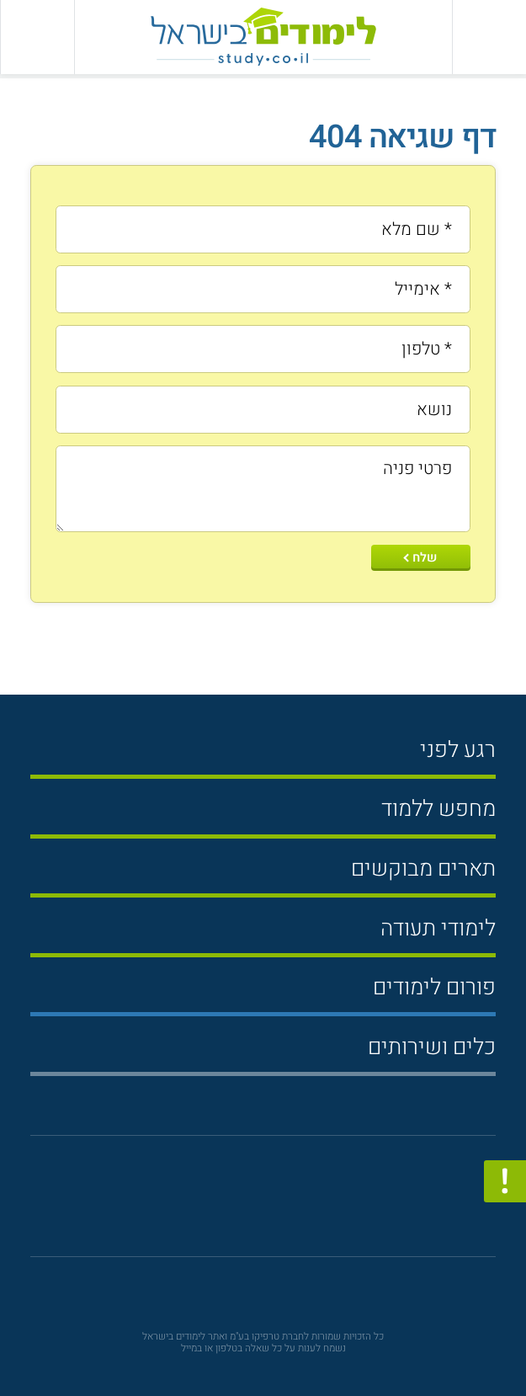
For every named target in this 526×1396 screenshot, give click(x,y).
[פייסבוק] (273, 1204)
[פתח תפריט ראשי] (489, 37)
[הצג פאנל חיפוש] (37, 37)
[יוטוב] (240, 1204)
